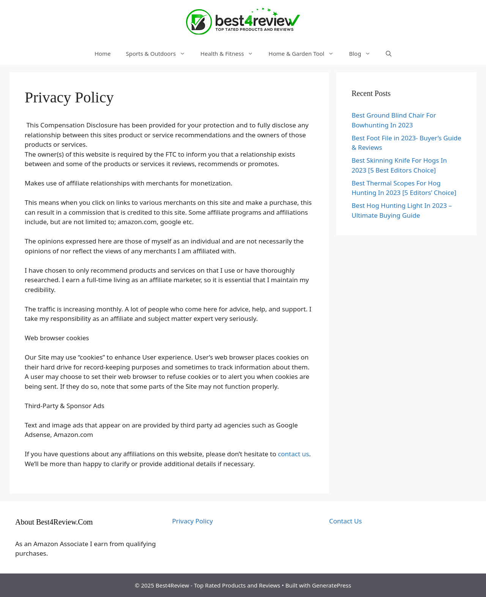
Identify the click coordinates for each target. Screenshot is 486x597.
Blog (363, 53)
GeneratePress (331, 585)
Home (103, 53)
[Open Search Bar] (388, 53)
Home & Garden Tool (304, 53)
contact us (292, 453)
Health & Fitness (230, 53)
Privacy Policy (192, 521)
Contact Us (345, 521)
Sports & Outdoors (159, 53)
